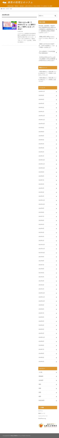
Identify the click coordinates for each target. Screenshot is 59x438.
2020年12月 (42, 293)
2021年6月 (41, 268)
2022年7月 (41, 216)
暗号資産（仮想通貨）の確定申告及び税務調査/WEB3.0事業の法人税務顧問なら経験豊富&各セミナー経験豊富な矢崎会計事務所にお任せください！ (47, 29)
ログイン (40, 410)
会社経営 (41, 380)
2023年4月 (41, 188)
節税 (40, 392)
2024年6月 (41, 135)
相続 (40, 384)
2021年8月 (41, 260)
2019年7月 (41, 349)
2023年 (7, 8)
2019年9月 (41, 341)
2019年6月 (41, 353)
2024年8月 (41, 131)
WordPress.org (42, 418)
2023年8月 (41, 176)
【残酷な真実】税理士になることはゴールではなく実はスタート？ (47, 38)
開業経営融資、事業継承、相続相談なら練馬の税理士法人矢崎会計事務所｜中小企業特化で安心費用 (30, 6)
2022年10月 (42, 204)
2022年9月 (41, 208)
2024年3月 (41, 147)
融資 (40, 396)
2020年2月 (41, 333)
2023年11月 (42, 164)
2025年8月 (41, 99)
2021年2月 (41, 284)
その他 (40, 372)
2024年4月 (41, 143)
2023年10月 (42, 168)
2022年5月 (41, 224)
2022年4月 (41, 228)
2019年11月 (42, 337)
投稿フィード (41, 413)
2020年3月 (41, 329)
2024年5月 (41, 139)
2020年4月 (41, 325)
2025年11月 (42, 91)
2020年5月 (41, 321)
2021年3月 (41, 280)
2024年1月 (41, 156)
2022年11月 (42, 200)
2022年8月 (41, 212)
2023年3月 (41, 192)
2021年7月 (41, 264)
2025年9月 (41, 95)
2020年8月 (41, 309)
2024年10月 (42, 123)
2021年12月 (42, 244)
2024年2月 (41, 152)
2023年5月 (41, 184)
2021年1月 (41, 289)
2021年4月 (41, 276)
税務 (40, 388)
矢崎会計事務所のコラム (15, 435)
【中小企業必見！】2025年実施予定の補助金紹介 (47, 52)
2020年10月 (42, 301)
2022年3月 (41, 232)
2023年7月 (41, 180)
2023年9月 (41, 172)
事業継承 (41, 376)
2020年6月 (41, 317)
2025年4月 (41, 103)
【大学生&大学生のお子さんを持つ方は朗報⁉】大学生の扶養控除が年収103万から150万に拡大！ (47, 59)
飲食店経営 (41, 400)
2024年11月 (42, 119)
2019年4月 (41, 361)
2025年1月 (41, 111)
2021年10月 (42, 252)
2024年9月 (41, 127)
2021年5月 (41, 272)
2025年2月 (41, 107)
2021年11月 (42, 248)
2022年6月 (41, 220)
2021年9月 (41, 256)
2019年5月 (41, 357)
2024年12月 (42, 115)
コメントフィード (42, 416)
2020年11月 (42, 297)
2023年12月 (42, 160)
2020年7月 (41, 313)
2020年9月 (41, 305)
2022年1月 (41, 240)
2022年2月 (41, 236)
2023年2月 (41, 196)
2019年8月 (41, 345)
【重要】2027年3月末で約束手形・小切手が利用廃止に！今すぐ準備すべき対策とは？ (47, 45)
